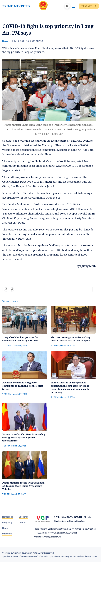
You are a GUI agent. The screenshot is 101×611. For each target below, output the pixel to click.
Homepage (7, 517)
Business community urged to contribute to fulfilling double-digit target (22, 385)
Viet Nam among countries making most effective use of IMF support (71, 339)
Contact (23, 522)
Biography (7, 522)
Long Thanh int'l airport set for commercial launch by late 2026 (20, 339)
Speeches (23, 517)
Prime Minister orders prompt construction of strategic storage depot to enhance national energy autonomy (70, 387)
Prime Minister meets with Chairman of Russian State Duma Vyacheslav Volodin (23, 486)
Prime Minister (16, 6)
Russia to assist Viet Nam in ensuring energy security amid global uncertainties (23, 437)
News (5, 41)
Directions (7, 533)
